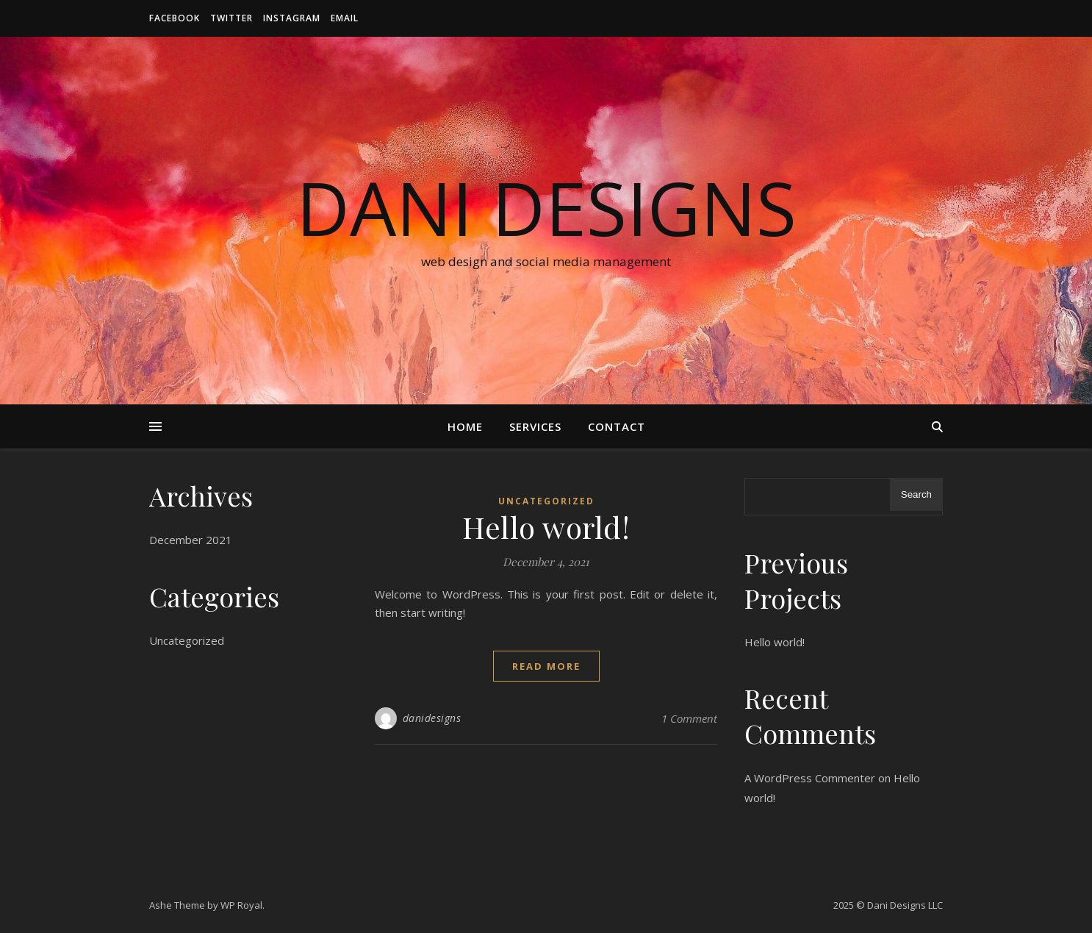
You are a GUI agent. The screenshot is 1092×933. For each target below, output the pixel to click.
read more (546, 666)
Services (535, 426)
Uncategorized (186, 640)
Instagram (291, 18)
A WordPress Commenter (809, 778)
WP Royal (241, 905)
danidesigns (432, 718)
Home (465, 426)
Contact (616, 426)
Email (345, 18)
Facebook (174, 18)
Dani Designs (546, 207)
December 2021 (190, 539)
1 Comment (689, 718)
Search (916, 494)
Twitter (231, 18)
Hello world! (546, 526)
